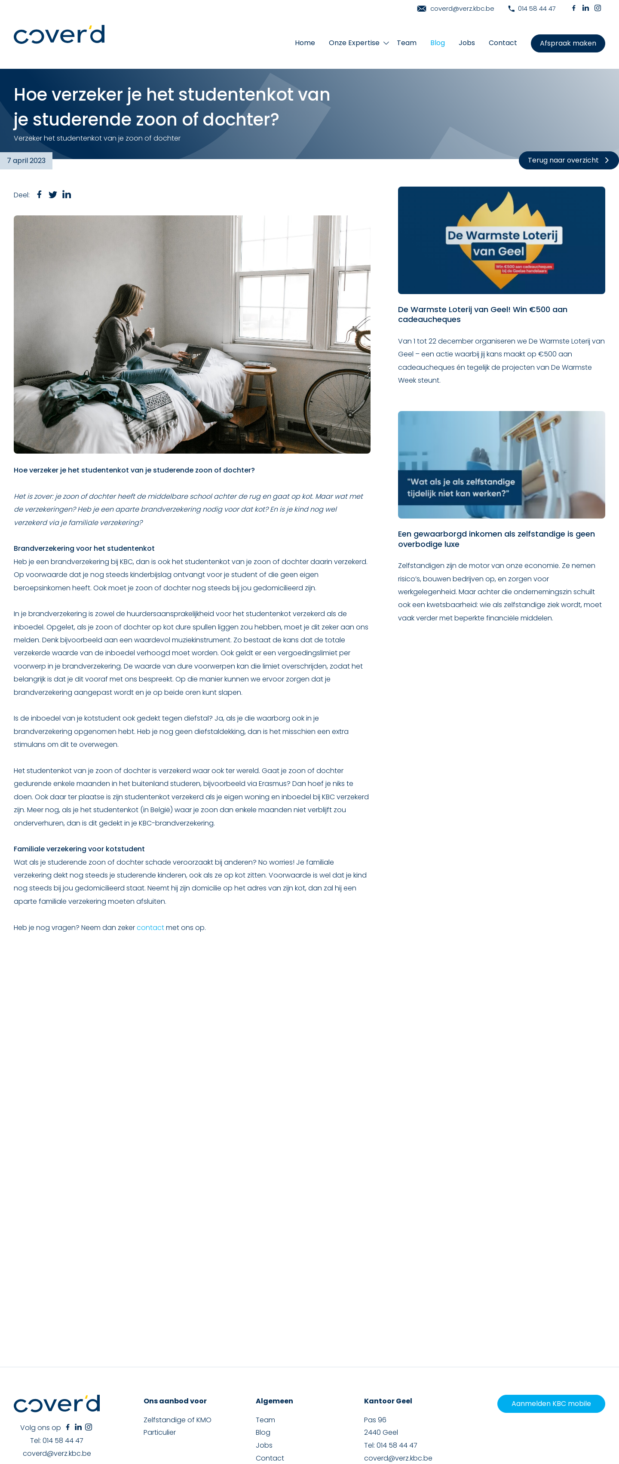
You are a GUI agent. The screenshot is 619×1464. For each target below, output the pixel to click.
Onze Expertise (354, 43)
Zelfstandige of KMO (177, 1301)
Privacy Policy (514, 1432)
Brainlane (509, 1424)
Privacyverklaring (329, 1414)
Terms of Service (566, 1432)
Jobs (467, 43)
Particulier (160, 1314)
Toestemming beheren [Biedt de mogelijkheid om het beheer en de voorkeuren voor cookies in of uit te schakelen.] (574, 1414)
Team (407, 43)
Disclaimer (415, 1414)
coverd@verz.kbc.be (455, 8)
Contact (503, 43)
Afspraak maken (568, 43)
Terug (569, 160)
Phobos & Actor (582, 1424)
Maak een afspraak (288, 1352)
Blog (437, 43)
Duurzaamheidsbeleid (509, 1414)
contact (150, 928)
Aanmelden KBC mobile (551, 1285)
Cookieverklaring (376, 1414)
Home (305, 43)
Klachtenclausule (454, 1414)
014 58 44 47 (532, 8)
